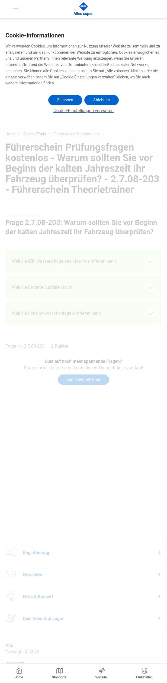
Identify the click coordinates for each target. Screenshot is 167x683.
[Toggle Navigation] (16, 9)
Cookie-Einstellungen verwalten (83, 110)
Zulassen (65, 100)
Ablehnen (101, 100)
